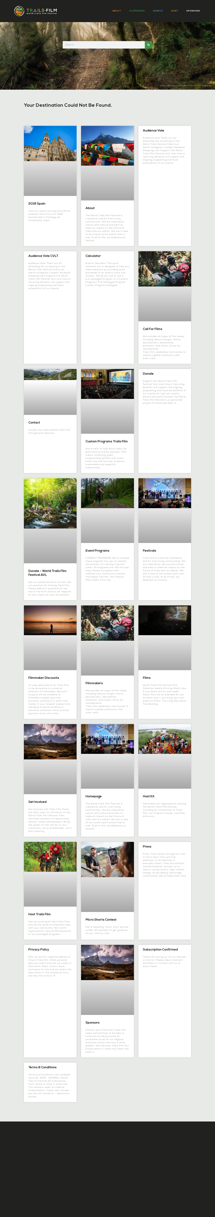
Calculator (93, 256)
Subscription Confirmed (160, 949)
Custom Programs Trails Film (107, 441)
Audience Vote (153, 130)
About (116, 11)
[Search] (148, 45)
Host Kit (148, 796)
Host (174, 11)
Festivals (149, 550)
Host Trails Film (39, 914)
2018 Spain (36, 203)
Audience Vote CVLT (43, 256)
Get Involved (37, 802)
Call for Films (152, 329)
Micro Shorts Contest (101, 919)
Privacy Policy (38, 949)
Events (158, 11)
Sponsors (193, 11)
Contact (34, 422)
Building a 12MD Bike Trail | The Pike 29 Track (189, 86)
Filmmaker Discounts (43, 678)
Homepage (94, 796)
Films (147, 678)
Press (147, 846)
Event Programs (97, 550)
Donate (148, 373)
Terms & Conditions (42, 1067)
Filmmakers (137, 11)
